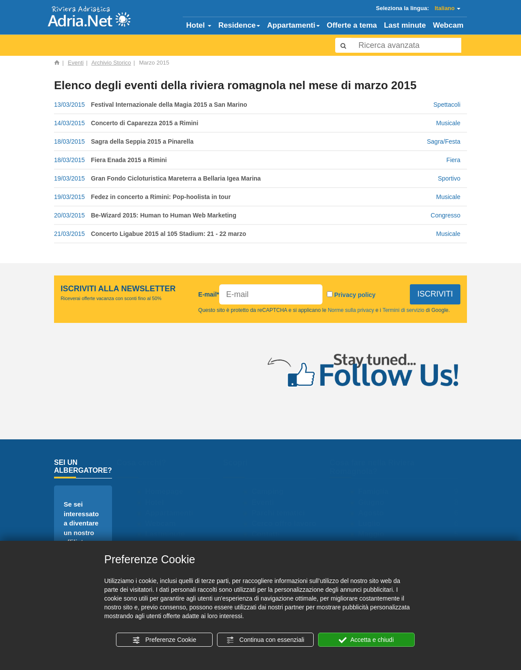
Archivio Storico (111, 62)
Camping (272, 491)
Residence (239, 25)
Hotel (198, 25)
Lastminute (169, 534)
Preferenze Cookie (164, 640)
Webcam (448, 25)
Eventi (75, 62)
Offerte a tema (352, 25)
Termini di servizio (404, 310)
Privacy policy (354, 294)
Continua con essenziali (265, 640)
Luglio (373, 523)
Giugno (375, 502)
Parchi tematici (282, 513)
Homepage (168, 491)
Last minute (405, 25)
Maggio (375, 534)
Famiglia (377, 491)
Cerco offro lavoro (288, 523)
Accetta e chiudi (366, 640)
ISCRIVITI (435, 294)
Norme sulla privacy (351, 310)
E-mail (208, 294)
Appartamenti (293, 25)
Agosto (375, 513)
